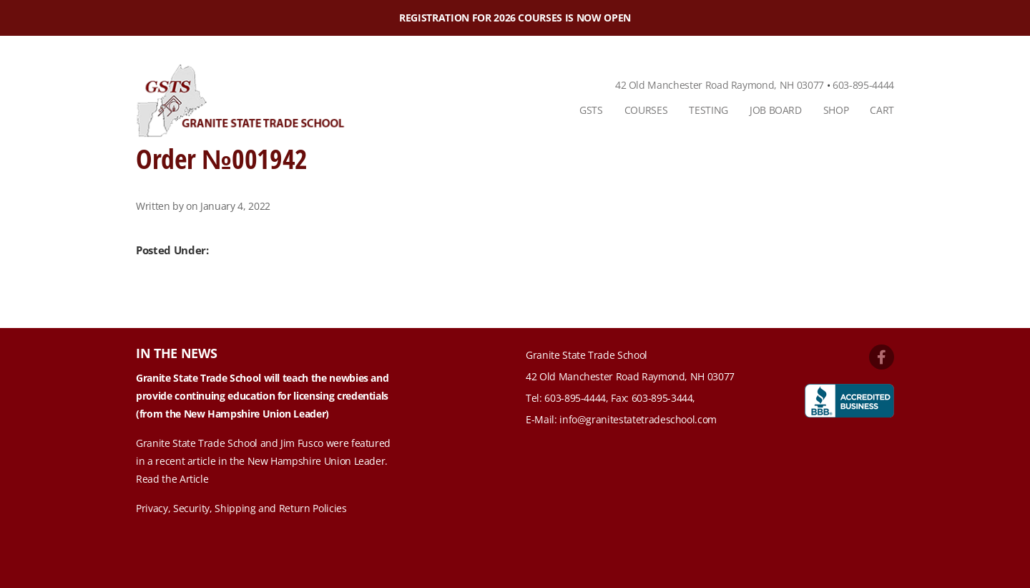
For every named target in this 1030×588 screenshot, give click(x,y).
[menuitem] (591, 110)
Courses (646, 110)
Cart (882, 110)
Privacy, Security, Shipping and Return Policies (241, 508)
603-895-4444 (863, 85)
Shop (836, 110)
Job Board (776, 110)
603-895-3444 (662, 398)
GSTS (591, 110)
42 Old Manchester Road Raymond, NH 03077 (719, 85)
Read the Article (172, 479)
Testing (708, 110)
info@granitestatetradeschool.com (638, 419)
